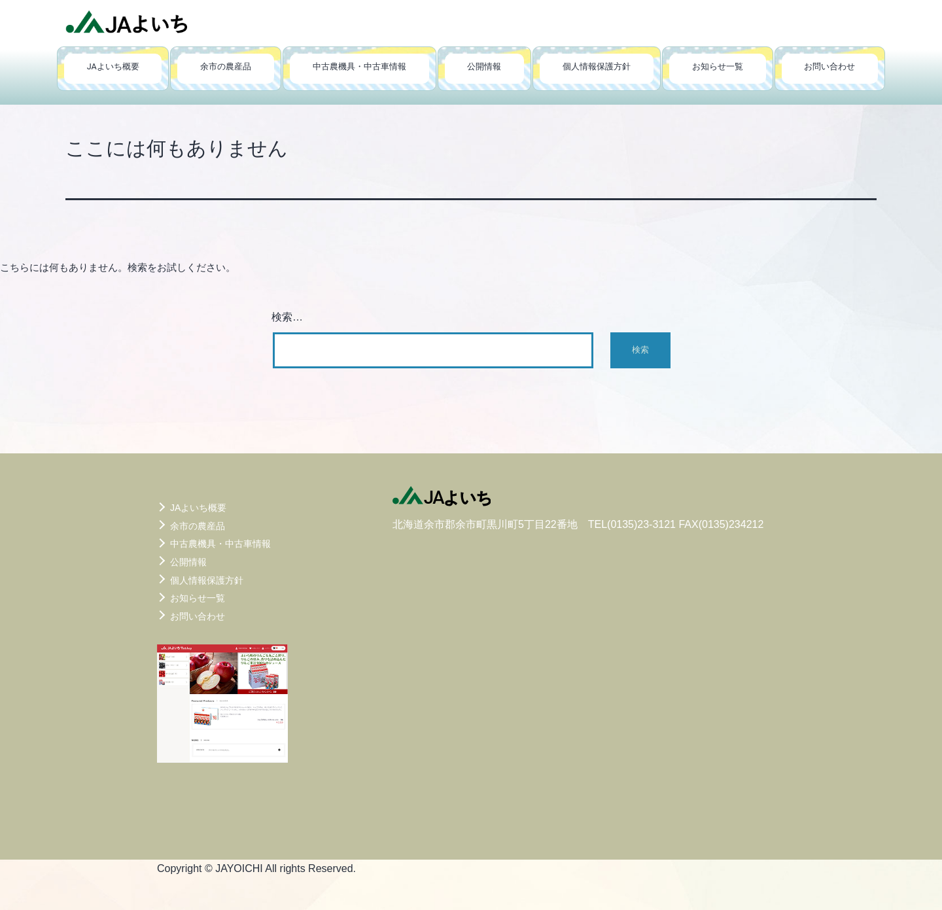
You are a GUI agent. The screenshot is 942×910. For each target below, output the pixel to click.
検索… (287, 317)
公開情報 (484, 66)
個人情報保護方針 (597, 66)
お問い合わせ (829, 66)
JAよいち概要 (113, 66)
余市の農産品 (225, 66)
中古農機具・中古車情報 (359, 66)
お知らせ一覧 (717, 66)
